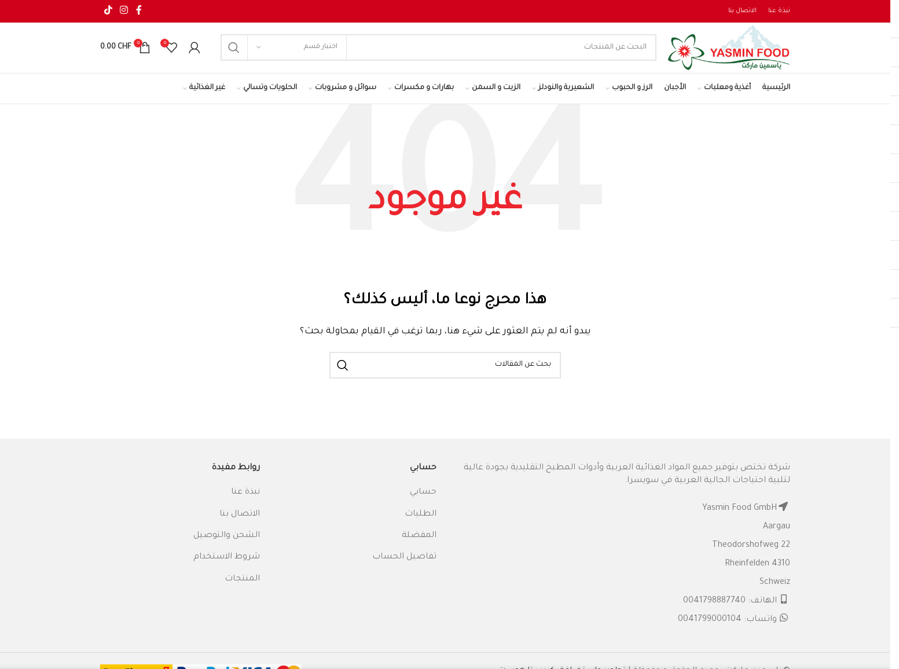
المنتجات (242, 590)
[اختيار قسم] (297, 54)
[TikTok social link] (108, 11)
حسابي (423, 503)
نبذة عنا (245, 503)
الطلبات (420, 525)
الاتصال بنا (239, 525)
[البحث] (427, 54)
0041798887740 (714, 612)
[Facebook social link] (139, 11)
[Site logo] (717, 54)
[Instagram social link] (123, 11)
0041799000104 (710, 630)
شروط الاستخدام (226, 569)
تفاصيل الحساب (404, 569)
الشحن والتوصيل (226, 547)
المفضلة (419, 547)
